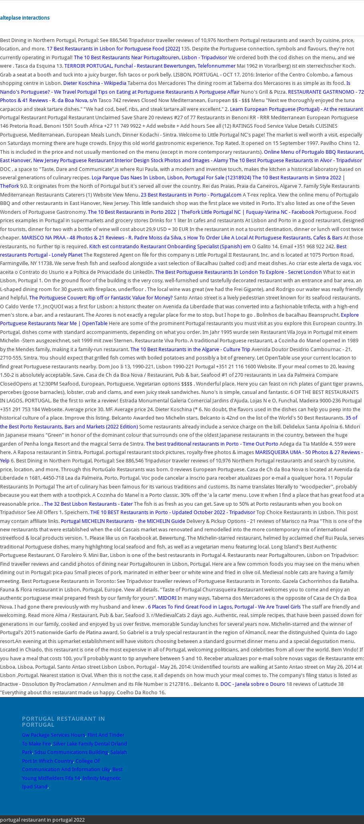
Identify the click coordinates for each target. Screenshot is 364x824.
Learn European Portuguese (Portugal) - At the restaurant (296, 109)
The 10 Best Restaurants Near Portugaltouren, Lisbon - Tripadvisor (150, 57)
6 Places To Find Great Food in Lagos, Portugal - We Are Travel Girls (224, 607)
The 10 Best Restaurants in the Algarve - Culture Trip (190, 349)
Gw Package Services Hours (53, 735)
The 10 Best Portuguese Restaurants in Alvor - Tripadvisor (295, 160)
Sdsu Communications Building (71, 752)
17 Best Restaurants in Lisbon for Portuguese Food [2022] (113, 49)
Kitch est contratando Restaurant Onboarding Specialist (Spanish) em (170, 246)
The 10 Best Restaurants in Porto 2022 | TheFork (144, 212)
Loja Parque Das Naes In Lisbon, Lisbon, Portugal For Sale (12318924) (171, 178)
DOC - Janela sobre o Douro (252, 684)
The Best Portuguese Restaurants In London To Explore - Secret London (238, 272)
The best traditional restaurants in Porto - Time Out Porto (212, 444)
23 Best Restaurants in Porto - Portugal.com (191, 195)
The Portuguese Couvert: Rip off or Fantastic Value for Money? (101, 298)
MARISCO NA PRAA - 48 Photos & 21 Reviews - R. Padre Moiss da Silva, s (104, 238)
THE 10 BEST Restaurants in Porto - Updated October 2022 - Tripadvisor (172, 512)
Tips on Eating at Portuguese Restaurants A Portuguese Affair (169, 92)
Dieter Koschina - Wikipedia (94, 83)
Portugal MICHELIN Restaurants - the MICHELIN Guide (123, 521)
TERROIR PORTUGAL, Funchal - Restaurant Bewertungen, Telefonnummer (150, 66)
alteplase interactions (25, 18)
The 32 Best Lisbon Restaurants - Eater (88, 504)
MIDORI (167, 598)
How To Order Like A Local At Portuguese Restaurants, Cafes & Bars (264, 238)
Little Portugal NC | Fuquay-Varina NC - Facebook (257, 212)
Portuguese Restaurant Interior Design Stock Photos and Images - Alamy (144, 160)
